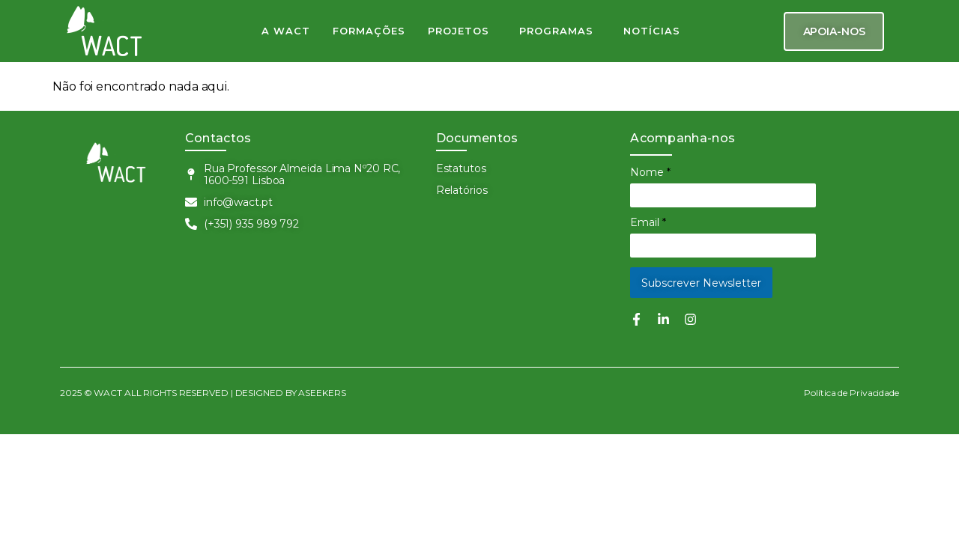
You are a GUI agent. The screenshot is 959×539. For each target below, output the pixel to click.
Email (648, 222)
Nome (650, 172)
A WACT (285, 31)
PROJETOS (458, 31)
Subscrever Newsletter (701, 283)
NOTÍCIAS (651, 31)
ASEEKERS (322, 392)
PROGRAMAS (556, 31)
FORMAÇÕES (369, 31)
